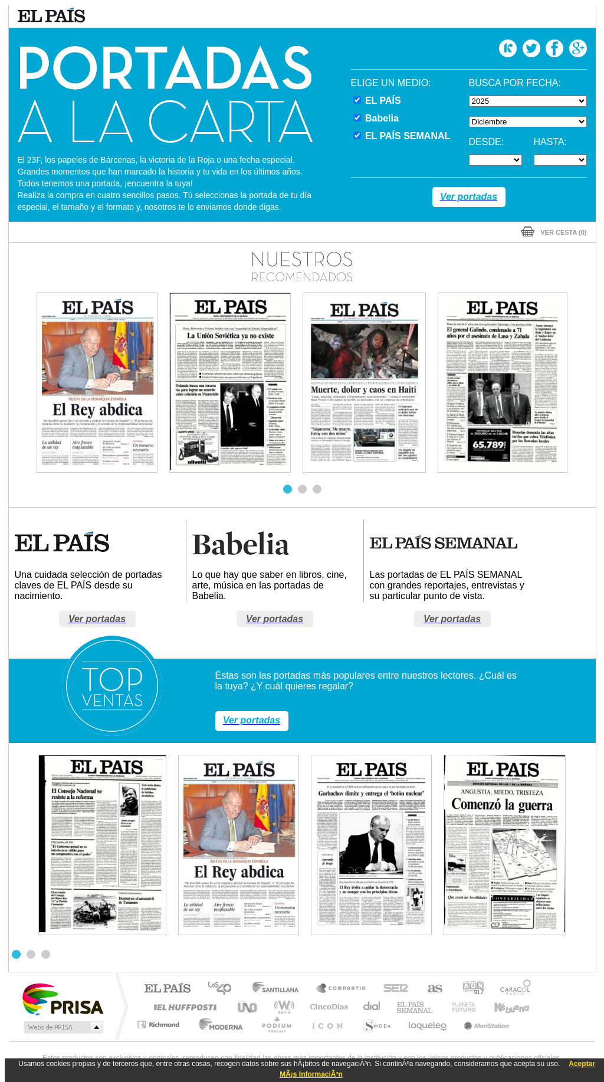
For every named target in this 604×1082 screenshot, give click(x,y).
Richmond (159, 1024)
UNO (248, 1006)
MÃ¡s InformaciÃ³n (311, 1074)
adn (468, 989)
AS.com (429, 989)
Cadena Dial (372, 1006)
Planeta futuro (459, 1006)
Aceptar (582, 1064)
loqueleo (428, 1024)
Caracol (512, 989)
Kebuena (501, 1006)
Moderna (218, 1024)
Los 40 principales (224, 989)
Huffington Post (182, 1006)
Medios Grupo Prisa (62, 1027)
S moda (376, 1024)
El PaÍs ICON (326, 1024)
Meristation (484, 1024)
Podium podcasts (276, 1024)
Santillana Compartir (341, 989)
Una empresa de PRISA (62, 998)
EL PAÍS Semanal (415, 1006)
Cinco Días (327, 1006)
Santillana (279, 989)
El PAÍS (167, 989)
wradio (282, 1006)
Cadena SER (392, 989)
